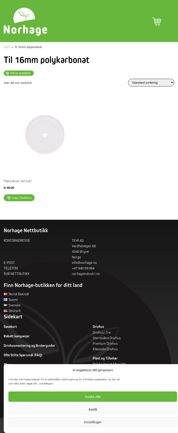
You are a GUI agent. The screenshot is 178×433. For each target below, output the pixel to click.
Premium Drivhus (105, 344)
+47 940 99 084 (83, 269)
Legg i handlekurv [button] (22, 198)
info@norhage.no (84, 263)
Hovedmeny (169, 21)
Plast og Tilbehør (105, 359)
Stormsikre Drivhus (107, 339)
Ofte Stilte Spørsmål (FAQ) (23, 356)
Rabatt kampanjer (17, 337)
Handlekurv (156, 21)
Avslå (93, 409)
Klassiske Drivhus (105, 350)
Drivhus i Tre (102, 333)
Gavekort (10, 328)
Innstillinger (93, 422)
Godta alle (93, 397)
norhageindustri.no (86, 274)
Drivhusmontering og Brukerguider (29, 347)
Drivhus (98, 328)
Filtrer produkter (20, 74)
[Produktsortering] (151, 83)
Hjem (7, 47)
